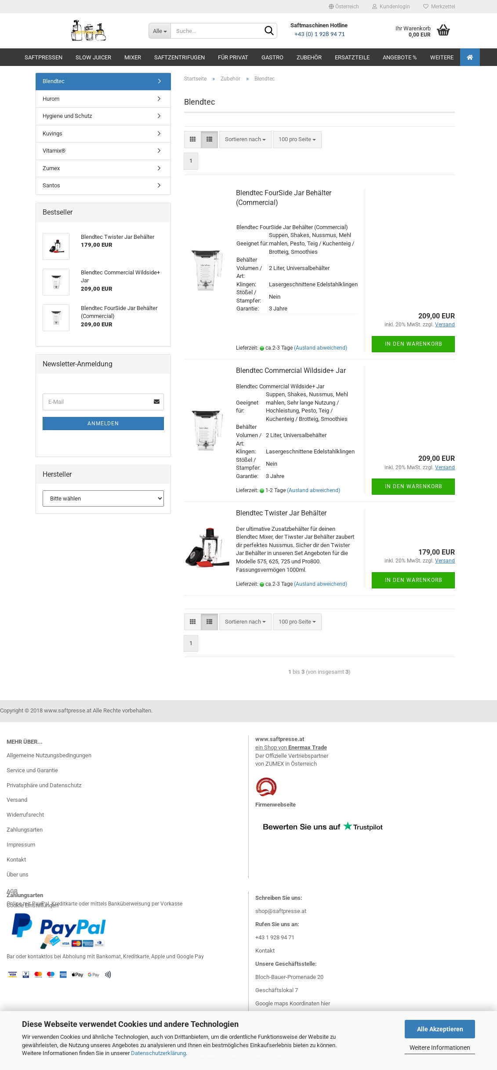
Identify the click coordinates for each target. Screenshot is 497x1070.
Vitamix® (54, 150)
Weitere (441, 57)
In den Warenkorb (413, 344)
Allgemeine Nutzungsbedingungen (49, 755)
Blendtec (54, 81)
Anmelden (103, 423)
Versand (17, 799)
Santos (51, 185)
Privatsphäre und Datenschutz (44, 785)
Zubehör (309, 57)
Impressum (21, 844)
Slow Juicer (93, 57)
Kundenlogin (391, 7)
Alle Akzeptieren (440, 1029)
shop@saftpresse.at (280, 911)
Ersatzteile (352, 57)
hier (325, 1003)
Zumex (51, 168)
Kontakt (16, 859)
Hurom (51, 98)
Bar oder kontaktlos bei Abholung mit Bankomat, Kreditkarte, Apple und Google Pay (105, 956)
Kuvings (52, 133)
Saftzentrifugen (179, 57)
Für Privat (233, 57)
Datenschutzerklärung (158, 1053)
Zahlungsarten (25, 829)
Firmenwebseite (275, 804)
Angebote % (400, 57)
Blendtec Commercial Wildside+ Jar (291, 370)
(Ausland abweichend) (320, 348)
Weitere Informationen (440, 1047)
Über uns (18, 874)
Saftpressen (43, 57)
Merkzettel (439, 7)
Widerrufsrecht (25, 814)
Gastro (272, 57)
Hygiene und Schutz (67, 116)
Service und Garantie (32, 770)
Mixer (132, 57)
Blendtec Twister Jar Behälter (281, 513)
